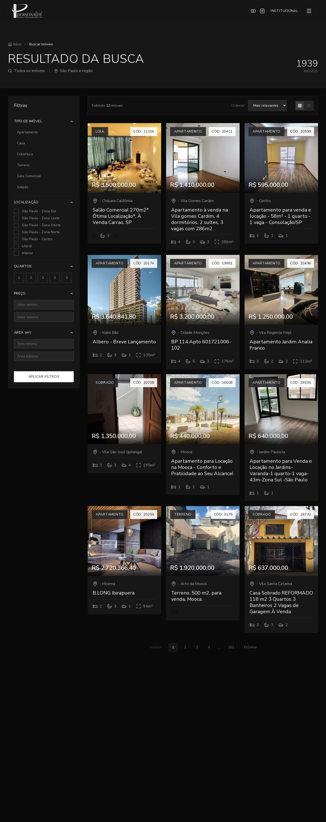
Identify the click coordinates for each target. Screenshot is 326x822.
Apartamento (27, 132)
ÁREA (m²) (44, 332)
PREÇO (44, 293)
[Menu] (309, 11)
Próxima (250, 647)
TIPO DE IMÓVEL (44, 121)
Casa (21, 143)
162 (231, 647)
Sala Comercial (29, 176)
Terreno (23, 165)
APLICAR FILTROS (44, 376)
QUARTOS (44, 266)
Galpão (22, 187)
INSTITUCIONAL (284, 10)
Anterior (155, 647)
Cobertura (25, 154)
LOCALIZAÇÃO (44, 202)
